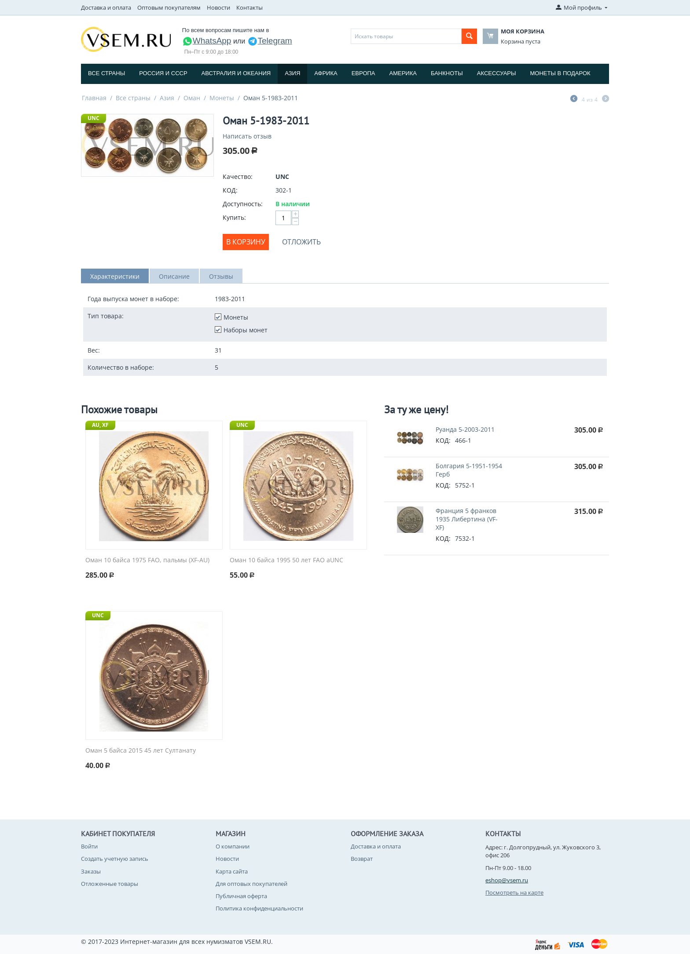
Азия (292, 73)
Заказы (91, 871)
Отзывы (221, 276)
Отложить (301, 242)
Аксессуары (496, 73)
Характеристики (114, 276)
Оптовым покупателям (169, 7)
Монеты (221, 98)
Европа (363, 73)
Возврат (362, 859)
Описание (174, 276)
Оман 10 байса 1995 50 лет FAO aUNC (286, 560)
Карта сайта (232, 871)
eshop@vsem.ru (506, 880)
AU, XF (100, 425)
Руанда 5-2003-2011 (465, 429)
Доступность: (243, 204)
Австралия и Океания (236, 73)
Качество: (238, 176)
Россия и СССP (163, 73)
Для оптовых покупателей (251, 884)
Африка (325, 73)
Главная (94, 98)
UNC (93, 118)
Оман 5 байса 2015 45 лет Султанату (140, 750)
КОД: (230, 190)
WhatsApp (206, 40)
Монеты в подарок (560, 73)
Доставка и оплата (106, 7)
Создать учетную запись (114, 859)
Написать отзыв (247, 136)
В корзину (245, 242)
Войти (89, 846)
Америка (403, 73)
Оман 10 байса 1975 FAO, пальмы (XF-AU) (147, 560)
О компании (233, 846)
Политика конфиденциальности (259, 908)
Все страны (106, 73)
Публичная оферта (241, 896)
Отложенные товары (109, 884)
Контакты (249, 7)
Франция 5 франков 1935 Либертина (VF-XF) (467, 519)
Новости (218, 7)
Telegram (269, 40)
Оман (192, 98)
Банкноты (447, 73)
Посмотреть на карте (514, 892)
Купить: (234, 217)
